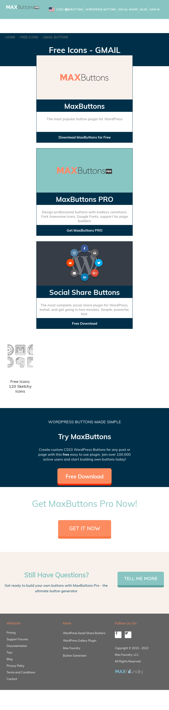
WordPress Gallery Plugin (79, 640)
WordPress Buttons (101, 9)
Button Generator (74, 655)
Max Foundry (71, 648)
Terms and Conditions (21, 672)
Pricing (11, 632)
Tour (10, 652)
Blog (143, 9)
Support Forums (17, 639)
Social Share (128, 9)
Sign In (155, 9)
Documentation (17, 646)
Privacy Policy (15, 665)
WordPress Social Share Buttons (84, 633)
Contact (12, 679)
